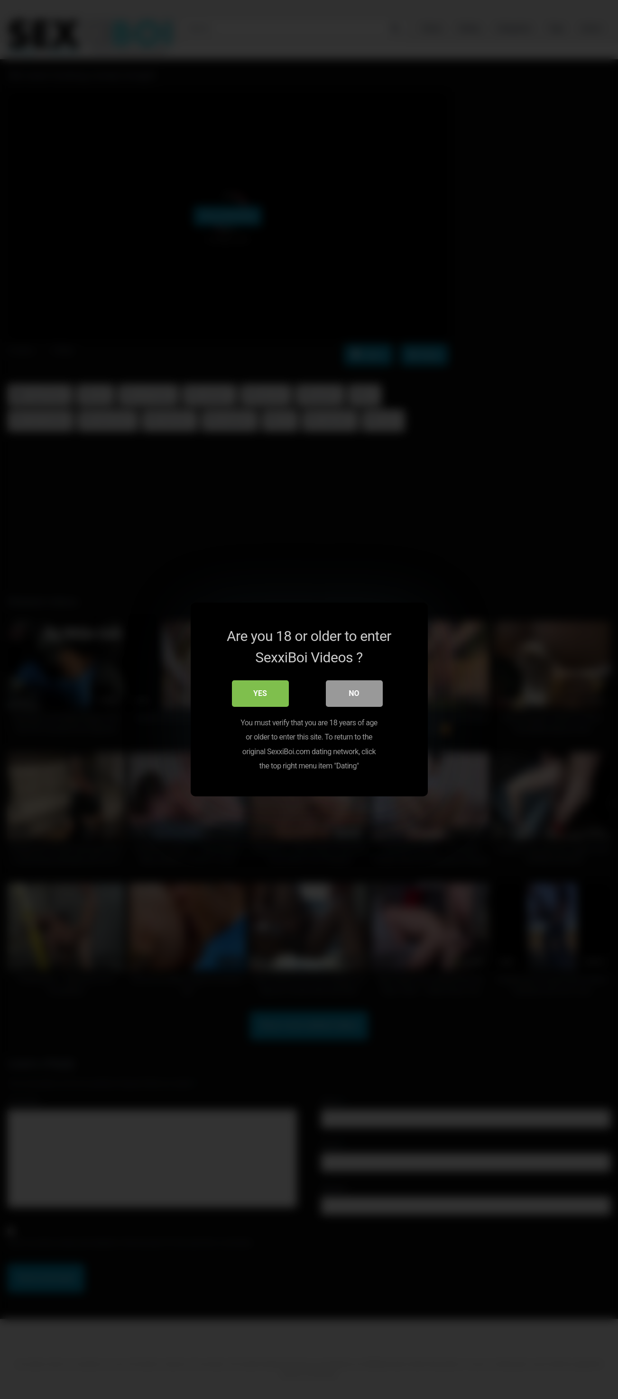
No (354, 693)
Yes (260, 693)
